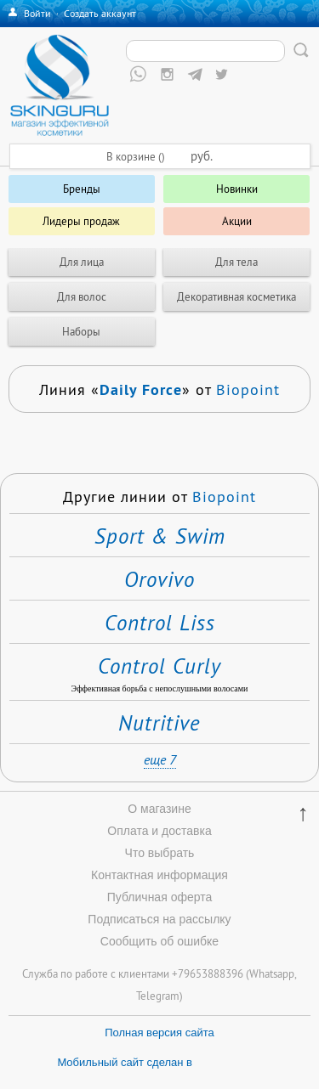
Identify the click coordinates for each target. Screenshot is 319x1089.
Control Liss (160, 622)
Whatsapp (271, 973)
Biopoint (248, 389)
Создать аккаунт (100, 13)
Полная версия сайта (159, 1032)
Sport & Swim (159, 536)
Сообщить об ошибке (159, 941)
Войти (37, 13)
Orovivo (159, 579)
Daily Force (141, 389)
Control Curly (159, 666)
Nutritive (159, 722)
